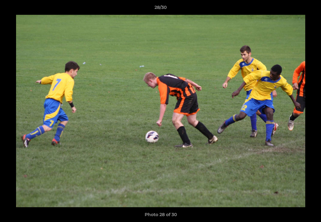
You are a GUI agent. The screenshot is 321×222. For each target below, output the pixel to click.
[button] (310, 9)
